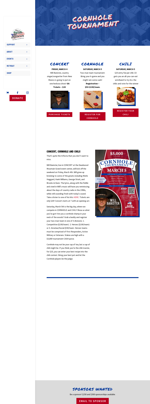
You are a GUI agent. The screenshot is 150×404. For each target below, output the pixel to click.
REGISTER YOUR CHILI (125, 112)
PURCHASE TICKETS (59, 114)
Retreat (11, 66)
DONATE (17, 98)
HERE (76, 197)
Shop (9, 73)
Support (11, 45)
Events (10, 59)
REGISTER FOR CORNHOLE (92, 116)
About (10, 52)
